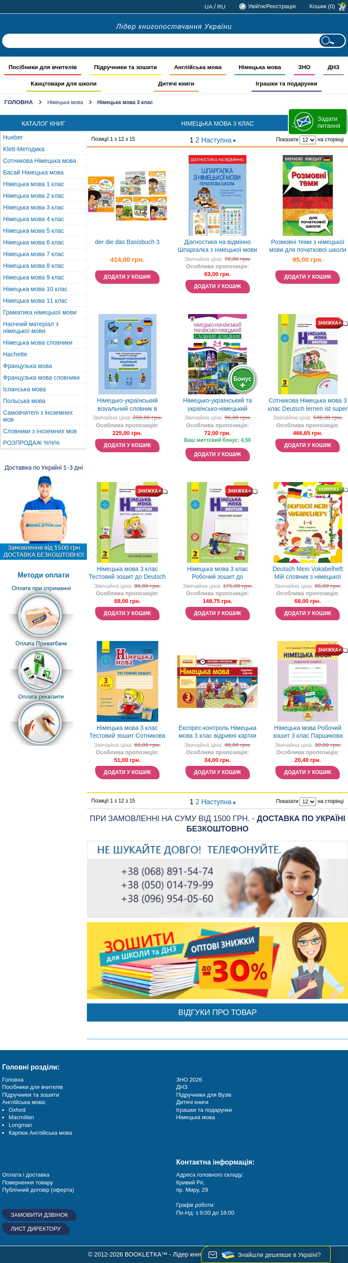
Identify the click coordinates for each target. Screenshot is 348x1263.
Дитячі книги (192, 1102)
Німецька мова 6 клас (33, 242)
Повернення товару (27, 1182)
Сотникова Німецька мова (39, 160)
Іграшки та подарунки (204, 1110)
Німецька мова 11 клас (35, 300)
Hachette (15, 354)
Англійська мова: (24, 1102)
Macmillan (21, 1117)
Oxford (17, 1110)
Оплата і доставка (25, 1174)
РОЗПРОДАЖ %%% (31, 442)
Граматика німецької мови (40, 312)
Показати (287, 139)
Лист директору (36, 1228)
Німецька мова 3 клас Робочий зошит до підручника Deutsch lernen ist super (217, 573)
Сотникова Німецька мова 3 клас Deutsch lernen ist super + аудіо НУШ (308, 405)
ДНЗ (182, 1087)
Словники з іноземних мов (40, 431)
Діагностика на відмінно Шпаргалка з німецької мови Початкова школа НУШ (217, 246)
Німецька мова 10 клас (35, 289)
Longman (20, 1125)
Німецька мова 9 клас (33, 277)
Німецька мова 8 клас (33, 265)
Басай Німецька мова (33, 172)
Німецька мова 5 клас (33, 230)
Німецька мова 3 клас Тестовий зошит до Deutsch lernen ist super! (127, 573)
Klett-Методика (24, 149)
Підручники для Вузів (204, 1095)
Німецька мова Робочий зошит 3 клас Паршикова (308, 731)
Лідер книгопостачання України (174, 26)
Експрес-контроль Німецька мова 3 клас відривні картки (217, 731)
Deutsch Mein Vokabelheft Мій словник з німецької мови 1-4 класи (307, 573)
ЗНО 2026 (189, 1079)
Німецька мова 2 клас (33, 195)
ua (208, 6)
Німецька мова (65, 102)
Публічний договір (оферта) (38, 1190)
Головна (18, 102)
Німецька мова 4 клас (33, 219)
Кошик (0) (322, 6)
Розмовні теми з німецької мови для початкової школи (308, 246)
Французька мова (27, 365)
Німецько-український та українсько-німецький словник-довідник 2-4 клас (218, 405)
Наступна (218, 140)
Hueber (13, 137)
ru (221, 6)
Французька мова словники (41, 377)
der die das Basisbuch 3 (127, 241)
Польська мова (24, 400)
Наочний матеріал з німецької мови (30, 327)
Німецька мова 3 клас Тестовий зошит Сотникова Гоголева (127, 732)
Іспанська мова (24, 389)
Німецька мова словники (37, 342)
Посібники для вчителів (32, 1087)
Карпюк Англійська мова (40, 1133)
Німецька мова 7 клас (33, 254)
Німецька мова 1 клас (33, 184)
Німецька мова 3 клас (33, 207)
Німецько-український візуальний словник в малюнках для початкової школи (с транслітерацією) (127, 405)
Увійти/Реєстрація (271, 6)
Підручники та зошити (30, 1095)
